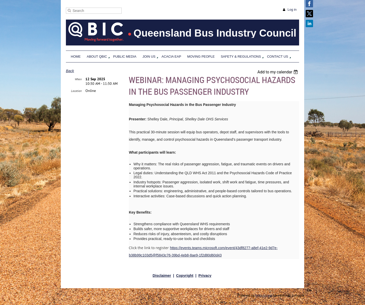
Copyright (184, 276)
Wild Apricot (264, 295)
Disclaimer (162, 276)
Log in (292, 9)
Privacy (204, 276)
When (78, 79)
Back (70, 71)
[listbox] (278, 72)
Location (76, 91)
